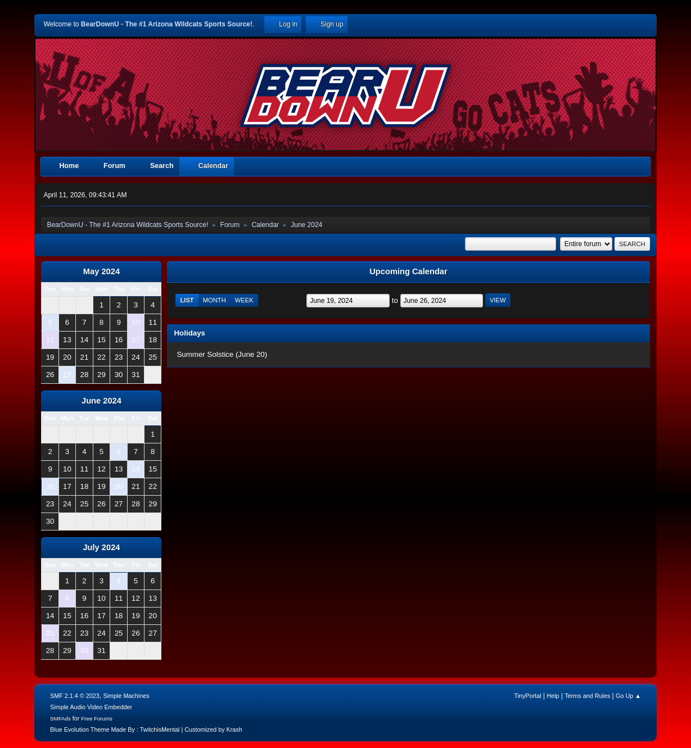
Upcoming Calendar (408, 271)
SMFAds (60, 718)
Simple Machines (126, 695)
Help (553, 695)
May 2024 (101, 271)
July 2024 (101, 547)
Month (214, 300)
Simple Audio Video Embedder (91, 707)
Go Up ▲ (628, 695)
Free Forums (96, 718)
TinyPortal (527, 695)
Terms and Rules (587, 695)
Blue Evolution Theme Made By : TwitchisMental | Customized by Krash (146, 729)
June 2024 (101, 400)
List (186, 300)
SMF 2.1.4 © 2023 (75, 695)
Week (244, 300)
